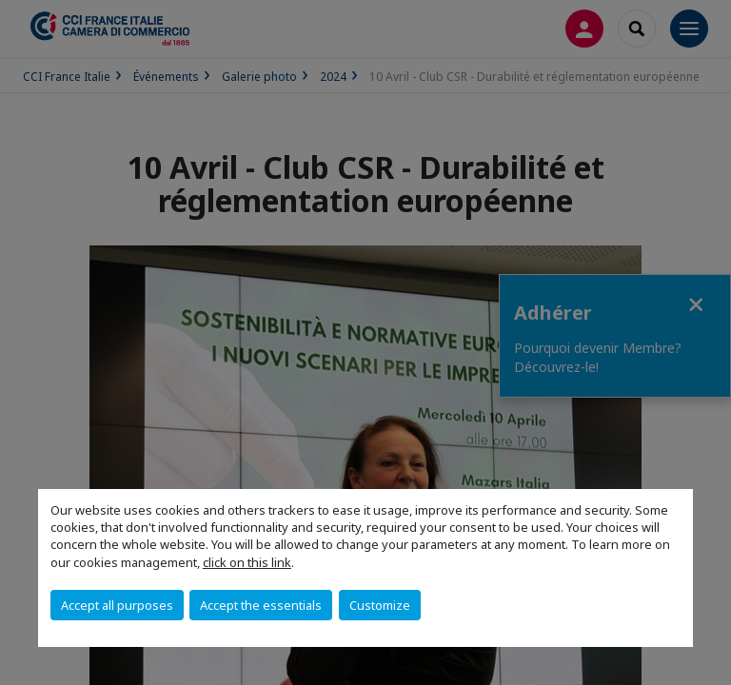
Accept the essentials (261, 605)
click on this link (247, 562)
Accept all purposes (117, 605)
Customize (379, 605)
